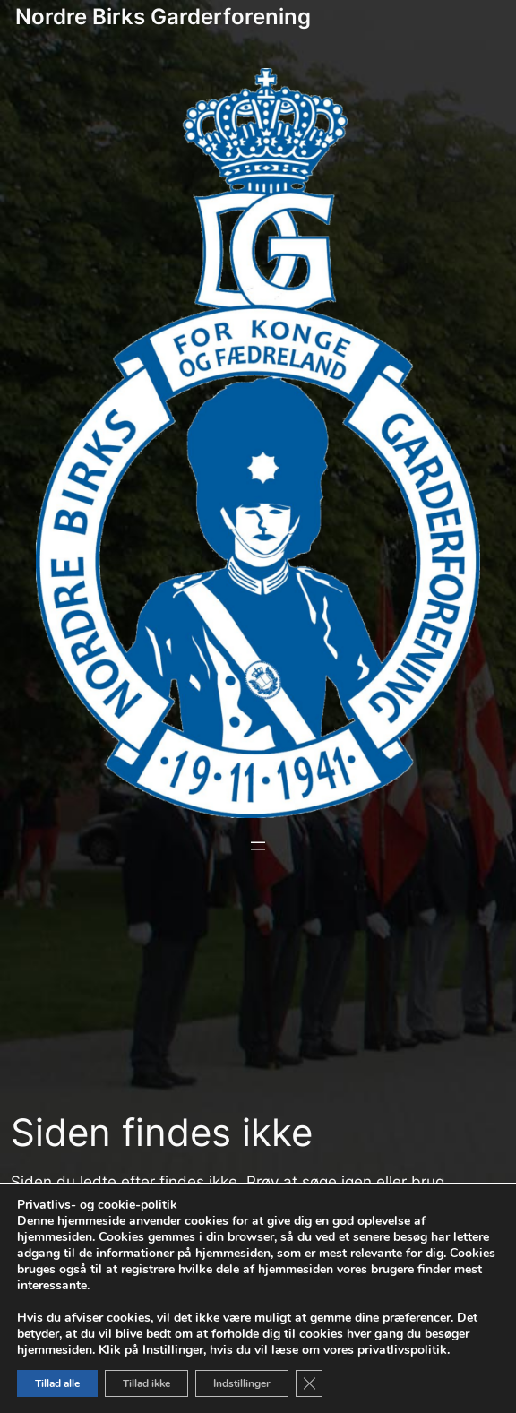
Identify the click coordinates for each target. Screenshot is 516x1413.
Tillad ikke (146, 1383)
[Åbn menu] (258, 846)
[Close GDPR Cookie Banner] (309, 1383)
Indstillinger (242, 1383)
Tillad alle (57, 1383)
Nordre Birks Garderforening (163, 17)
